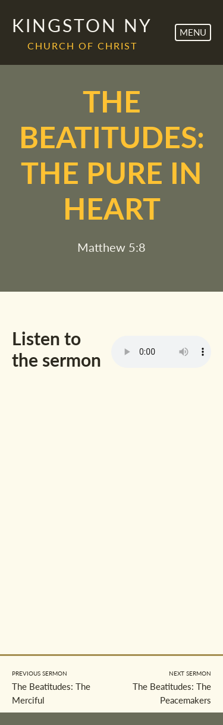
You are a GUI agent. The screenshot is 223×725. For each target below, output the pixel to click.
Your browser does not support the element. (161, 352)
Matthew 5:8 (111, 247)
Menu (193, 32)
